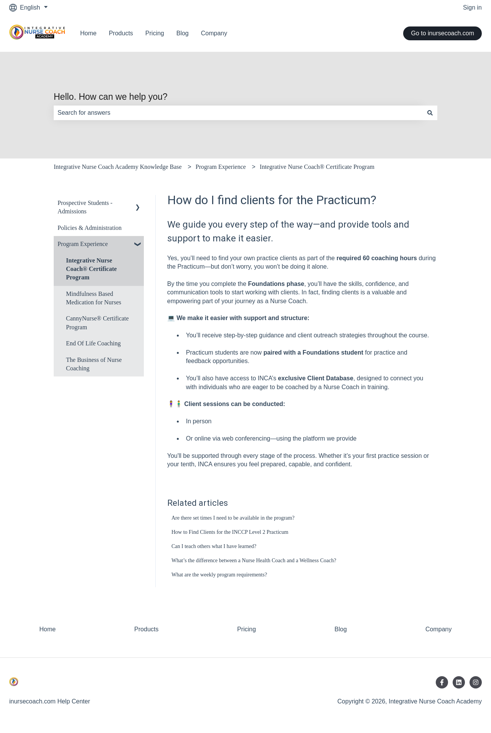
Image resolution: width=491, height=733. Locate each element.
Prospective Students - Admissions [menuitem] (85, 207)
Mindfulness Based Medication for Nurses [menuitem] (93, 298)
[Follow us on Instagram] (476, 682)
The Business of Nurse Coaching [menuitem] (94, 364)
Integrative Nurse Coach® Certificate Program (317, 166)
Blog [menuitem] (340, 629)
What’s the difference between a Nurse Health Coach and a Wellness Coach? (253, 560)
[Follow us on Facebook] (442, 682)
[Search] (430, 113)
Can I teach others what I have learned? (213, 546)
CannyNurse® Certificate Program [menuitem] (97, 322)
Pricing (154, 33)
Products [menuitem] (146, 629)
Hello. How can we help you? (111, 97)
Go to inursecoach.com (442, 33)
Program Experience (221, 166)
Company (214, 33)
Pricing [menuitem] (246, 629)
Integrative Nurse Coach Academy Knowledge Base (118, 166)
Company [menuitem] (438, 629)
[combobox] (238, 113)
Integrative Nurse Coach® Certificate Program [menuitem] (91, 269)
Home (88, 33)
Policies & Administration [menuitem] (90, 228)
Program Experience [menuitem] (83, 244)
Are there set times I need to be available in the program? (233, 518)
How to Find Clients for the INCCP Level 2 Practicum (229, 532)
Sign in (472, 7)
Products (121, 33)
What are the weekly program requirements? (219, 575)
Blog (182, 33)
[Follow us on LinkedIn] (459, 682)
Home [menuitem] (47, 629)
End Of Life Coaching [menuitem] (93, 343)
